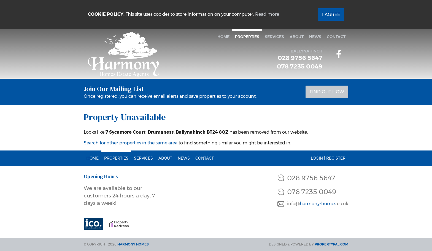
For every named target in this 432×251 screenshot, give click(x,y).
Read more (267, 14)
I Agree (331, 14)
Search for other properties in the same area (130, 143)
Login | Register (328, 158)
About (297, 36)
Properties (247, 36)
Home (223, 36)
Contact (336, 36)
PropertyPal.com (331, 244)
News (315, 36)
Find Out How (327, 91)
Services (274, 36)
